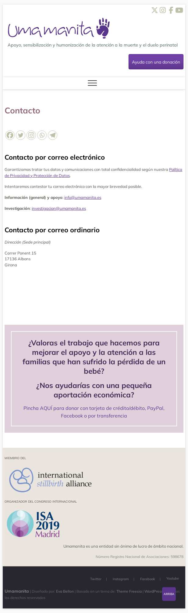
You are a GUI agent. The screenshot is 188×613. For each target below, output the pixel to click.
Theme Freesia (129, 591)
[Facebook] (10, 135)
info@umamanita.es (82, 197)
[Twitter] (20, 135)
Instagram (121, 579)
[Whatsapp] (42, 135)
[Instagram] (31, 135)
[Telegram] (52, 135)
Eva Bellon (65, 591)
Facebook (147, 579)
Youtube (172, 578)
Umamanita (17, 591)
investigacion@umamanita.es (59, 208)
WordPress (153, 591)
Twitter (95, 579)
